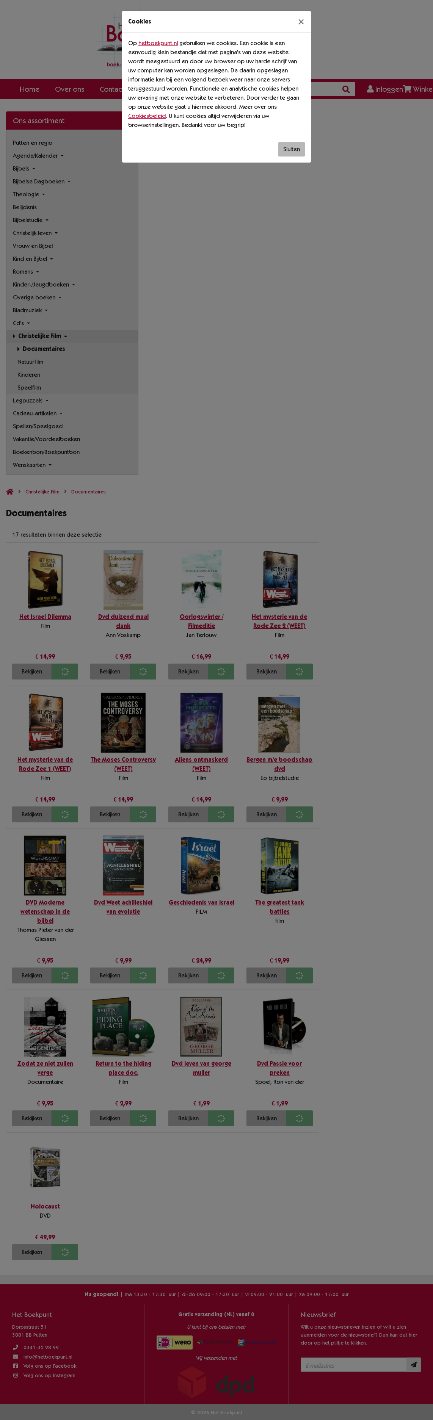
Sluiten (291, 149)
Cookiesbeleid (147, 115)
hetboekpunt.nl (158, 43)
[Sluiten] (301, 21)
